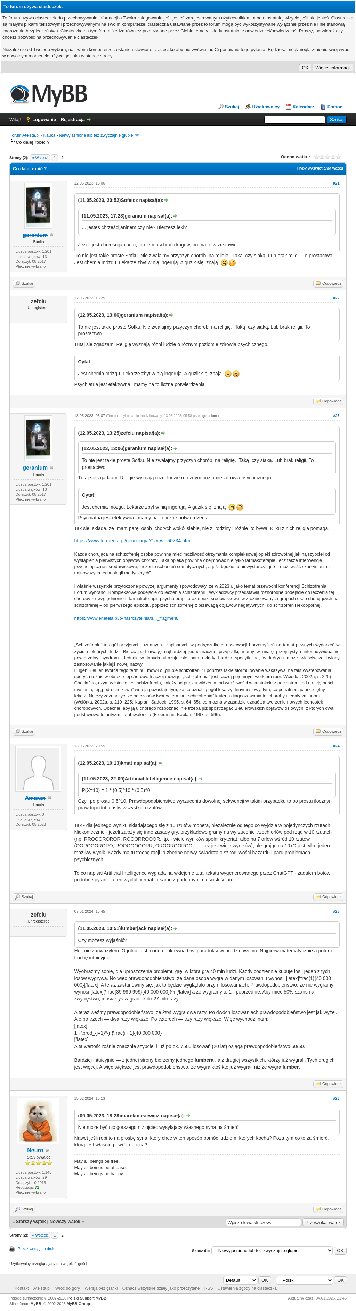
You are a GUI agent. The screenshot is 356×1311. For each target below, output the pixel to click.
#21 (336, 183)
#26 (336, 1098)
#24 (336, 746)
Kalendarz (303, 106)
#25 (336, 911)
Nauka (49, 135)
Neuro (35, 1150)
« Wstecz (40, 158)
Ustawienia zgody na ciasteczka (247, 1288)
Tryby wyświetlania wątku (320, 168)
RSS (208, 1288)
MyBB (36, 1304)
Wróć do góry (67, 1288)
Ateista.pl (41, 1288)
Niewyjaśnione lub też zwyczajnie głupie (96, 135)
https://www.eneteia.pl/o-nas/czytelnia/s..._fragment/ (126, 618)
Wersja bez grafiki (101, 1288)
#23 (336, 416)
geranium (209, 416)
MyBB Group (78, 1304)
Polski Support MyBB (86, 1298)
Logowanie (44, 119)
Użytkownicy (266, 106)
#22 (336, 298)
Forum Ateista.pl (24, 135)
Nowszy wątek (65, 1221)
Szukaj (232, 106)
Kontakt (22, 1288)
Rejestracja (73, 119)
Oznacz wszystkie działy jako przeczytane (161, 1288)
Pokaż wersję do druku (37, 1249)
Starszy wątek (31, 1221)
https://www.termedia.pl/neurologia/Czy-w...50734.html (133, 540)
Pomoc (334, 106)
